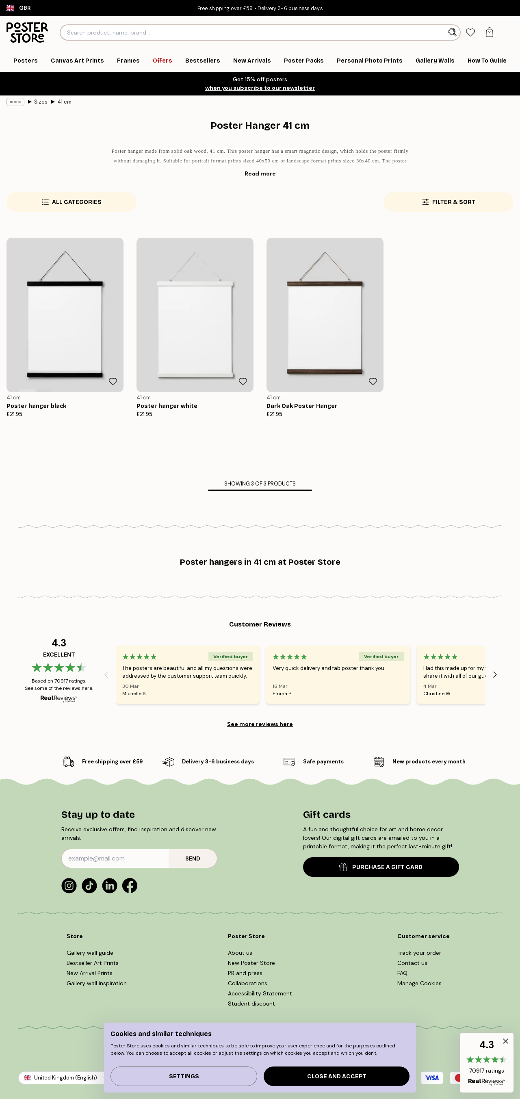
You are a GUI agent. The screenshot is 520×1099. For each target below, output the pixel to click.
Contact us (412, 963)
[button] (487, 1062)
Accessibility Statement (260, 993)
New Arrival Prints (90, 973)
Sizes (41, 101)
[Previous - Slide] (106, 674)
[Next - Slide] (495, 674)
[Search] (453, 32)
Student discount (251, 1003)
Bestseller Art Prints (93, 963)
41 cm (64, 101)
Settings (184, 1076)
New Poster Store (251, 963)
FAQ (402, 973)
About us (240, 952)
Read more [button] (260, 173)
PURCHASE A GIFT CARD (380, 867)
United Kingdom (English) (66, 1077)
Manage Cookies (419, 983)
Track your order (419, 952)
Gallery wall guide (90, 952)
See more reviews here (260, 724)
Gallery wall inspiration (97, 983)
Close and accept (336, 1076)
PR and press (245, 973)
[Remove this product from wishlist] (113, 381)
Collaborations (247, 983)
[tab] (470, 33)
